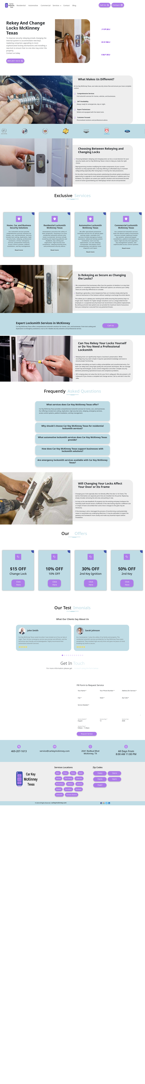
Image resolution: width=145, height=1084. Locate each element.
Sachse (58, 778)
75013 (114, 773)
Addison (70, 784)
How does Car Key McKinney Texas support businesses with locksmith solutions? (72, 450)
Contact (66, 5)
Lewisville (59, 795)
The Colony (68, 778)
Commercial (45, 5)
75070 (99, 779)
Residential (21, 5)
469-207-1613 (13, 60)
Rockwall (78, 789)
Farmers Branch (71, 795)
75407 (99, 785)
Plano (73, 773)
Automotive (33, 5)
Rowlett (58, 789)
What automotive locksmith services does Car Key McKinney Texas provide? (72, 438)
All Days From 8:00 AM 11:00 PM (126, 752)
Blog (74, 5)
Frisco (65, 773)
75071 (114, 779)
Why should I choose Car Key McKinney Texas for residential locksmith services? (72, 427)
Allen (57, 773)
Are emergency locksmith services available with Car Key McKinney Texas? (72, 461)
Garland (79, 784)
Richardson (60, 784)
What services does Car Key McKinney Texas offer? (72, 404)
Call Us (103, 5)
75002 (99, 773)
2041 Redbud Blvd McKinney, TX (90, 752)
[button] (62, 655)
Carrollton (68, 789)
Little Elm (79, 778)
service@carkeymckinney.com (55, 750)
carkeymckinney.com (59, 803)
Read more (19, 250)
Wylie (80, 773)
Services (56, 5)
